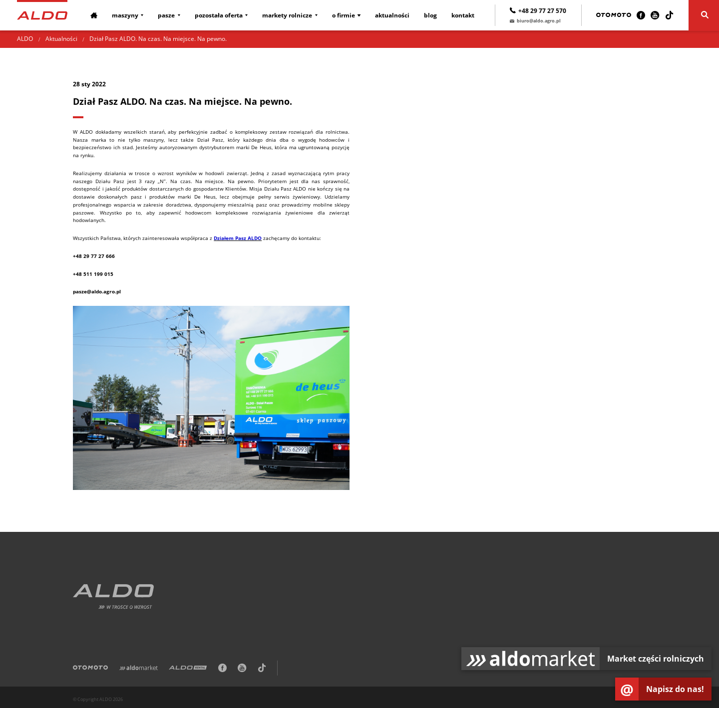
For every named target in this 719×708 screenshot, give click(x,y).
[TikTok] (669, 15)
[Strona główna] (42, 14)
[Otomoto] (613, 15)
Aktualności (392, 15)
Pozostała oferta (219, 15)
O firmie (343, 15)
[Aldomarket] (138, 669)
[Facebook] (641, 15)
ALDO (25, 38)
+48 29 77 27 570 (538, 10)
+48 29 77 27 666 (94, 255)
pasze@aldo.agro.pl (97, 291)
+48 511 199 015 (93, 273)
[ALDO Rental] (188, 669)
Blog (430, 15)
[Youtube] (655, 15)
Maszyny (125, 15)
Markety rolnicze (287, 15)
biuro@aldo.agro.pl (535, 20)
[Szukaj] (704, 15)
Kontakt (462, 15)
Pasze (166, 15)
